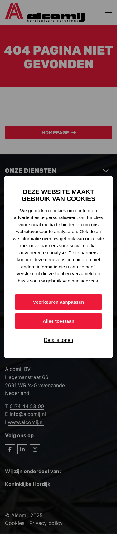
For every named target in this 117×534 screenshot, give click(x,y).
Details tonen (58, 340)
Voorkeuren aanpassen (58, 302)
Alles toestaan (59, 321)
